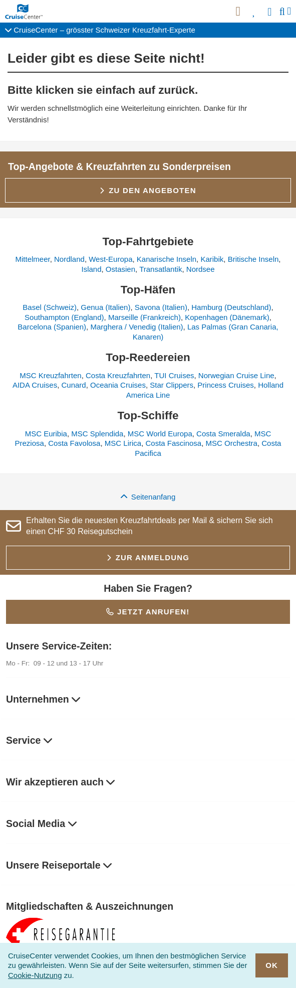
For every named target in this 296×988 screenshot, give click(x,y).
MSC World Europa (160, 433)
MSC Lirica (123, 443)
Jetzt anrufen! (147, 611)
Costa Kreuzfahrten (118, 375)
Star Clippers (171, 385)
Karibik (211, 259)
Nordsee (200, 269)
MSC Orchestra (231, 443)
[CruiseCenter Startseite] (26, 12)
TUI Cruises (174, 375)
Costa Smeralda (223, 433)
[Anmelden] (270, 12)
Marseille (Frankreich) (144, 317)
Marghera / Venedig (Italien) (136, 326)
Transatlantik (160, 269)
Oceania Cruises (118, 385)
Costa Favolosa (74, 443)
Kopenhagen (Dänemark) (227, 317)
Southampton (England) (64, 317)
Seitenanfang (148, 496)
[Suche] (282, 12)
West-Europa (110, 259)
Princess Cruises (225, 385)
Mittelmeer (32, 259)
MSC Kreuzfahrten (50, 375)
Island (91, 269)
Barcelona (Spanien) (52, 326)
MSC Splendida (97, 433)
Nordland (69, 259)
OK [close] (272, 965)
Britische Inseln (253, 259)
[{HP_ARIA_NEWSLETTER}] (237, 12)
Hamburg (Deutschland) (231, 307)
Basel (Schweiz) (50, 307)
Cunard (73, 385)
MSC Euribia (46, 433)
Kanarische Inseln (166, 259)
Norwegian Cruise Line (236, 375)
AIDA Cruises (35, 385)
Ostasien (120, 269)
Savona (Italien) (161, 307)
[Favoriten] (254, 12)
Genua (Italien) (105, 307)
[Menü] (289, 11)
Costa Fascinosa (174, 443)
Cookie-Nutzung (35, 975)
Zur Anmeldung (148, 557)
